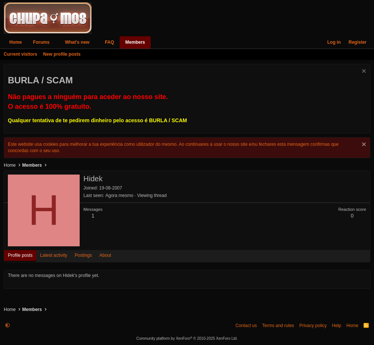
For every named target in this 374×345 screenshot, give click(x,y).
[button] (54, 42)
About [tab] (105, 255)
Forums (41, 42)
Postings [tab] (83, 255)
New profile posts (61, 54)
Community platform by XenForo (187, 338)
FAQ (109, 42)
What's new (77, 42)
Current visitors (20, 54)
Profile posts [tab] (20, 255)
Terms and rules (278, 325)
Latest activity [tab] (53, 255)
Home (15, 42)
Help (336, 325)
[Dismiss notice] (363, 72)
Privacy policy (313, 325)
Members (135, 42)
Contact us (246, 325)
